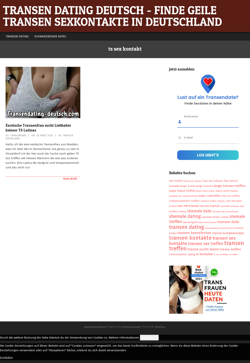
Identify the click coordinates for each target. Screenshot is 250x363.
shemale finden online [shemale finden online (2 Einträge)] (215, 217)
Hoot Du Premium (132, 326)
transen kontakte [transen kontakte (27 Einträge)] (190, 238)
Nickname (191, 116)
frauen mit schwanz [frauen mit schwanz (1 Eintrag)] (193, 181)
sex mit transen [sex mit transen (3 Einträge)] (209, 206)
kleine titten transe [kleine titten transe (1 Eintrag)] (205, 191)
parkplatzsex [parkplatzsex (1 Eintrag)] (175, 196)
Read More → (71, 178)
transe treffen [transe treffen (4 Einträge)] (230, 249)
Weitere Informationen (124, 337)
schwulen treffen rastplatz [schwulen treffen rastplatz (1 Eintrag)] (213, 201)
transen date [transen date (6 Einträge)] (228, 222)
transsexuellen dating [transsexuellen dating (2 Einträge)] (182, 254)
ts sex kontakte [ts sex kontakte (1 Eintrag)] (221, 254)
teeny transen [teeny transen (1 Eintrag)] (210, 222)
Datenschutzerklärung (95, 326)
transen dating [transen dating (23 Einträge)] (186, 227)
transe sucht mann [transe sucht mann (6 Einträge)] (203, 249)
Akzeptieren (149, 337)
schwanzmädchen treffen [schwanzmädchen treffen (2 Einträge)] (184, 200)
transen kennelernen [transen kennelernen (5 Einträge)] (194, 233)
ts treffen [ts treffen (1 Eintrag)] (233, 254)
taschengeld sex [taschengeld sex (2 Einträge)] (192, 222)
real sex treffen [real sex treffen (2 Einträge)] (230, 195)
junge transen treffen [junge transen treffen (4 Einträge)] (229, 186)
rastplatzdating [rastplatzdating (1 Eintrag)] (189, 196)
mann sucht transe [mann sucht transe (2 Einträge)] (226, 190)
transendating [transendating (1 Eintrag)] (211, 228)
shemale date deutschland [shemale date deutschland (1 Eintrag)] (225, 211)
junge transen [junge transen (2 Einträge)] (204, 186)
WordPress (160, 326)
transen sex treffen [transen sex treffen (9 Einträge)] (205, 243)
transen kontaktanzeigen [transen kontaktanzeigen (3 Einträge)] (228, 233)
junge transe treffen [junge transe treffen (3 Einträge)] (182, 190)
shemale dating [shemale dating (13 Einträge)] (185, 216)
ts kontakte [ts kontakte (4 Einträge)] (204, 254)
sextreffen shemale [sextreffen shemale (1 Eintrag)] (229, 206)
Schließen (6, 358)
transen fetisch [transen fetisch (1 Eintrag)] (226, 228)
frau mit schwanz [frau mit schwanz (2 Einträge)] (213, 180)
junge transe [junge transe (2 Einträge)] (188, 186)
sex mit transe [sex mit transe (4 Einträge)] (188, 206)
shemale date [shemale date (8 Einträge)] (199, 211)
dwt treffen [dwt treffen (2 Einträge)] (176, 180)
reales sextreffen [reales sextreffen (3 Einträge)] (209, 195)
